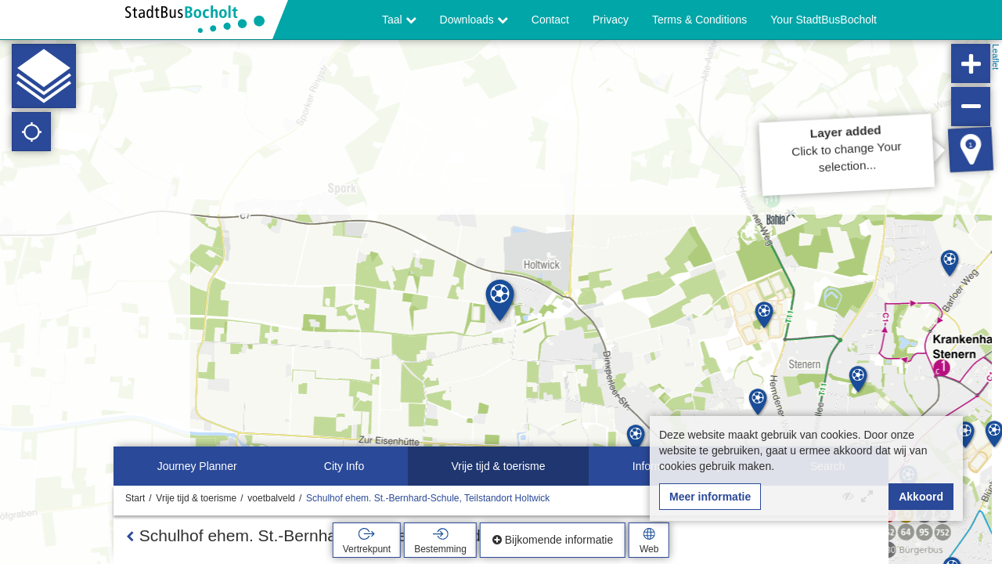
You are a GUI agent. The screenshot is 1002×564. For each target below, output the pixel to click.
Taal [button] (399, 19)
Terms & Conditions (699, 19)
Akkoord (921, 496)
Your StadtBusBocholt (823, 19)
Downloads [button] (474, 19)
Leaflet (995, 57)
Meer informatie (710, 496)
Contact (550, 19)
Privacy (611, 19)
